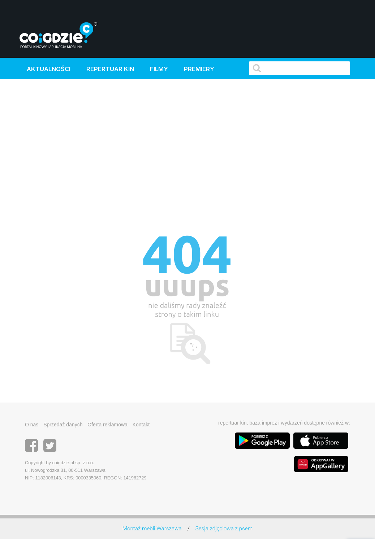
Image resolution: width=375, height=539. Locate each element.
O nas (31, 424)
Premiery (199, 69)
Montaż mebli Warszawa (152, 528)
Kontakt (141, 424)
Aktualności (48, 69)
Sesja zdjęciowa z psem (224, 528)
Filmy (159, 69)
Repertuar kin (110, 69)
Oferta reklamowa (107, 424)
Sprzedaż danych (62, 424)
